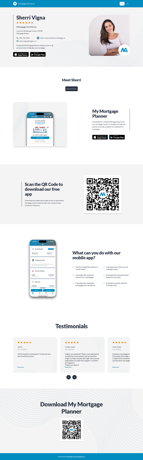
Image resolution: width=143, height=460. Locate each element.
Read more (21, 367)
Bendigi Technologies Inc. (76, 457)
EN (122, 3)
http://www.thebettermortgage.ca (52, 38)
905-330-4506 (24, 38)
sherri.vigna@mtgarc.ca (27, 41)
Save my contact (71, 89)
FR (127, 3)
